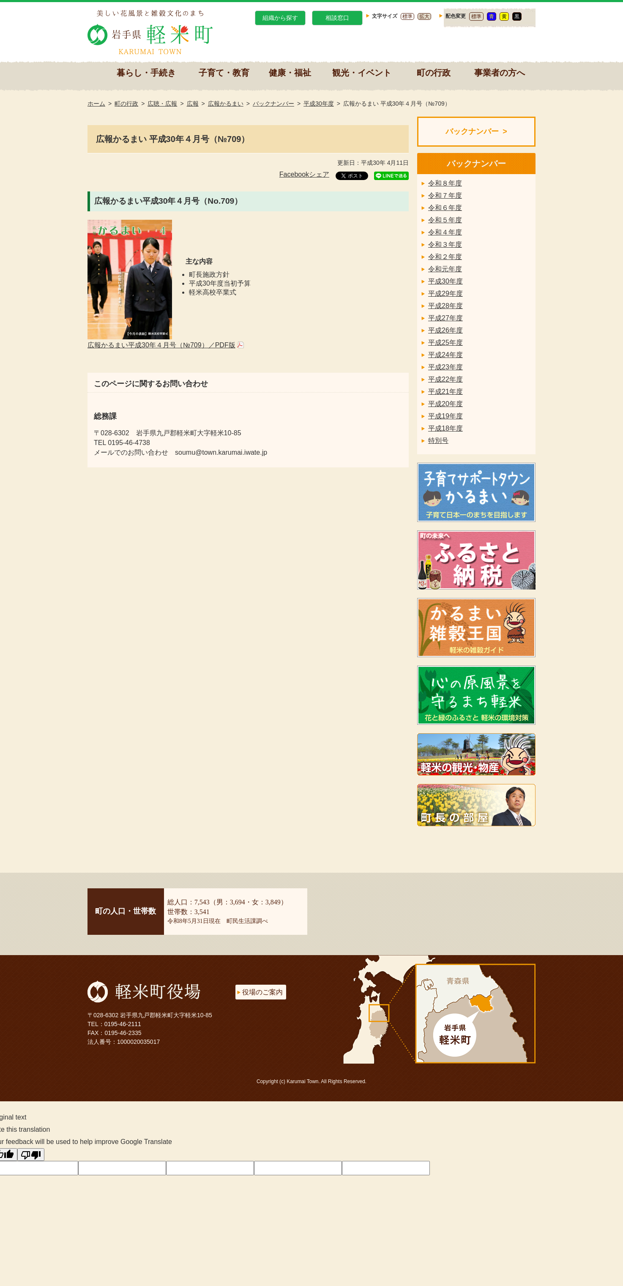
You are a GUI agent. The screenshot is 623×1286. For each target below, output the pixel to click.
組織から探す (280, 17)
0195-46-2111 (122, 1024)
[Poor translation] (30, 1154)
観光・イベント (361, 72)
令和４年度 (445, 232)
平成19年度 (445, 416)
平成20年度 (445, 403)
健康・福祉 (290, 72)
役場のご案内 (262, 992)
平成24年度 (445, 354)
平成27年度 (445, 318)
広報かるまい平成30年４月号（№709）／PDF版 (161, 345)
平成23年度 (445, 367)
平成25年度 (445, 342)
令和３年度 (445, 244)
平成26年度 (445, 330)
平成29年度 (445, 293)
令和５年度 (445, 220)
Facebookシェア (304, 174)
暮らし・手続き (146, 72)
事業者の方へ (499, 72)
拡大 (424, 16)
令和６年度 (445, 207)
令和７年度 (445, 195)
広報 (193, 103)
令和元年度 (445, 269)
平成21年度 (445, 391)
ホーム (96, 103)
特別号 (438, 440)
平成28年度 (445, 305)
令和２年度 (445, 256)
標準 (407, 16)
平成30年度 (318, 103)
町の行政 (434, 72)
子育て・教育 (224, 72)
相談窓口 (337, 17)
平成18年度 (445, 428)
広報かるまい (225, 103)
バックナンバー (273, 103)
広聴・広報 (162, 103)
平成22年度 (445, 379)
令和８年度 (445, 183)
